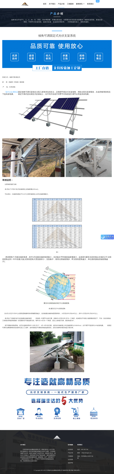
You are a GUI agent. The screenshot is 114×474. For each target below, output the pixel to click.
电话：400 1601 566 (82, 449)
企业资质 (70, 459)
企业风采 (70, 449)
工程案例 (70, 4)
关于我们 (52, 4)
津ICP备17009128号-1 (74, 470)
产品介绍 (61, 4)
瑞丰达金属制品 (11, 92)
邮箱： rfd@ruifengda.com (84, 453)
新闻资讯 (79, 4)
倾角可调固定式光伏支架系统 (57, 35)
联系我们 (90, 4)
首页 (44, 4)
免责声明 (70, 463)
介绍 (57, 13)
